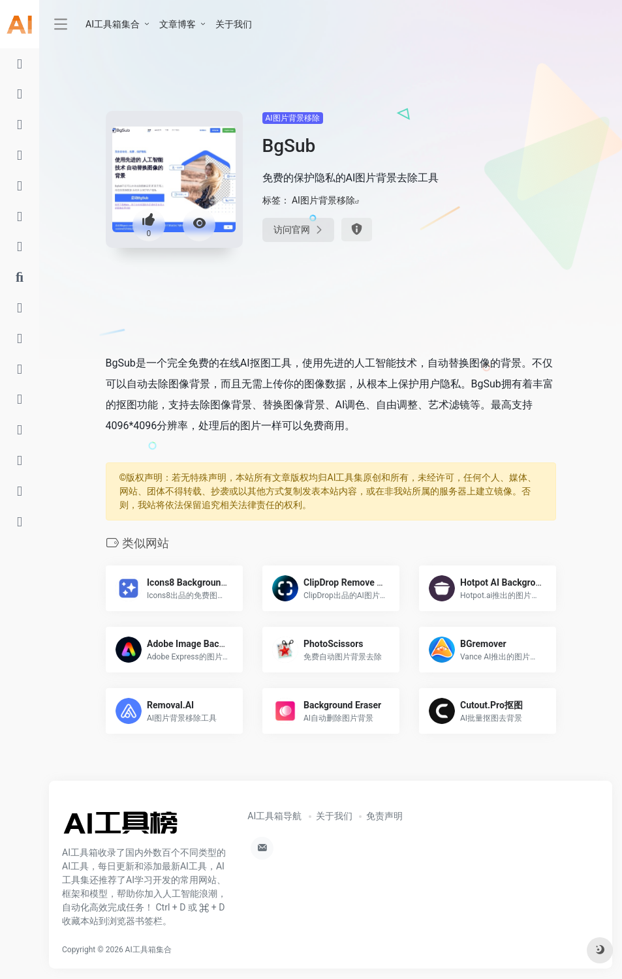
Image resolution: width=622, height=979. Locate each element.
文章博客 (177, 24)
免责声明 (384, 816)
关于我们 (233, 24)
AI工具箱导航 (274, 816)
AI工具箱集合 (113, 24)
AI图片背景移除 (293, 118)
